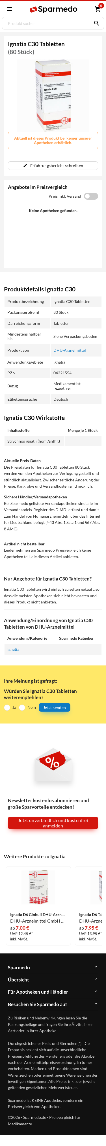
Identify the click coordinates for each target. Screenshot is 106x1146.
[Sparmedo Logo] (53, 9)
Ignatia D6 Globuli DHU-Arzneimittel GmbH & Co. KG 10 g (38, 914)
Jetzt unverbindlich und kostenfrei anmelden (53, 823)
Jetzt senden (54, 707)
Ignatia (13, 649)
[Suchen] (95, 23)
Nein (31, 707)
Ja (14, 707)
